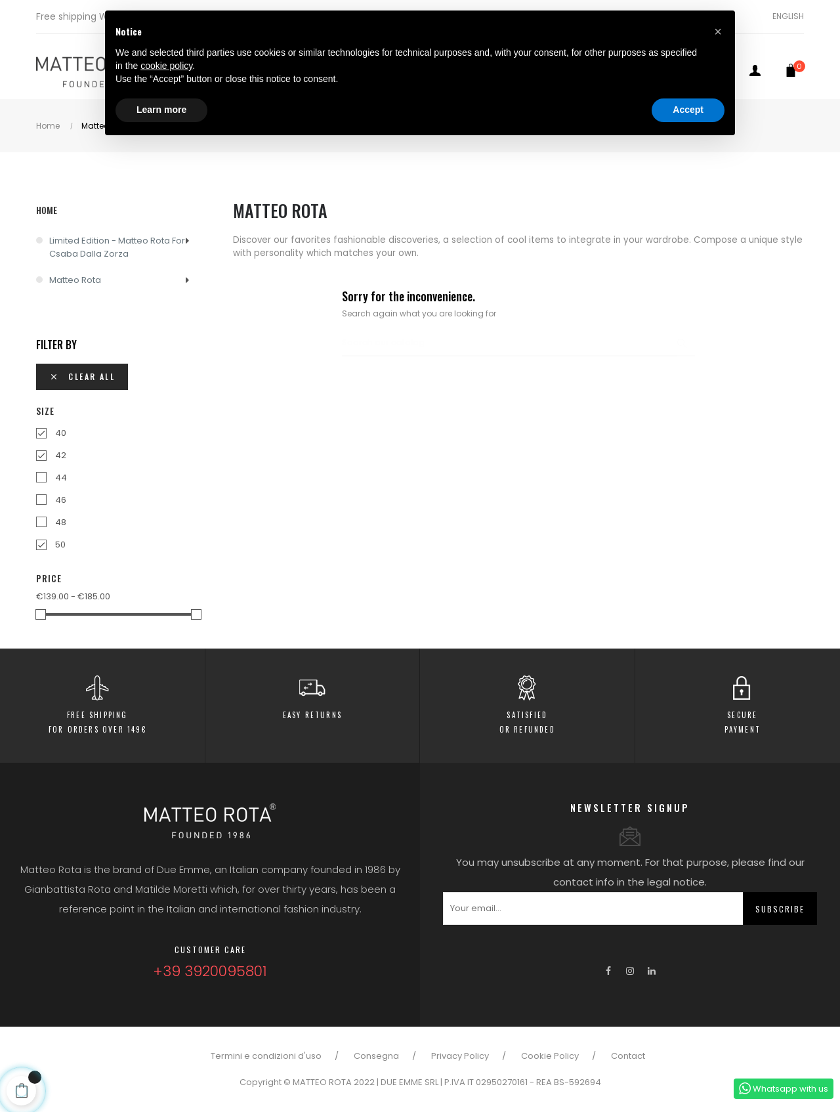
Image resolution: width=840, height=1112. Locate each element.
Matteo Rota (75, 280)
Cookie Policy (550, 1056)
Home (46, 210)
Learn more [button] (161, 109)
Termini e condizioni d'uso (266, 1056)
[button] (717, 31)
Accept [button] (688, 109)
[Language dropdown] (783, 16)
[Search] (518, 343)
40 (60, 433)
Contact (628, 1056)
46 (60, 500)
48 (60, 522)
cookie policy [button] (166, 65)
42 (60, 455)
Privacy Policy (460, 1056)
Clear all (82, 376)
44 (61, 477)
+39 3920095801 (210, 971)
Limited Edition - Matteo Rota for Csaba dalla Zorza (117, 247)
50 (60, 544)
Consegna (376, 1056)
